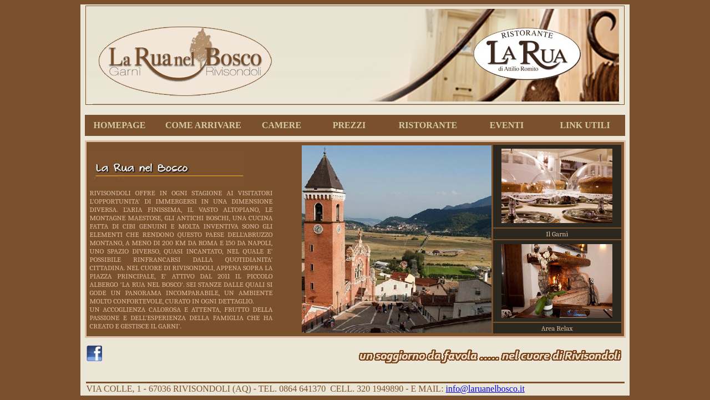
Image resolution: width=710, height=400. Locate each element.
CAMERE (281, 125)
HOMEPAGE (120, 125)
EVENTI (507, 125)
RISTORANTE (428, 125)
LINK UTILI (585, 125)
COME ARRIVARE (203, 125)
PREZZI (349, 125)
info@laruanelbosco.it (485, 388)
